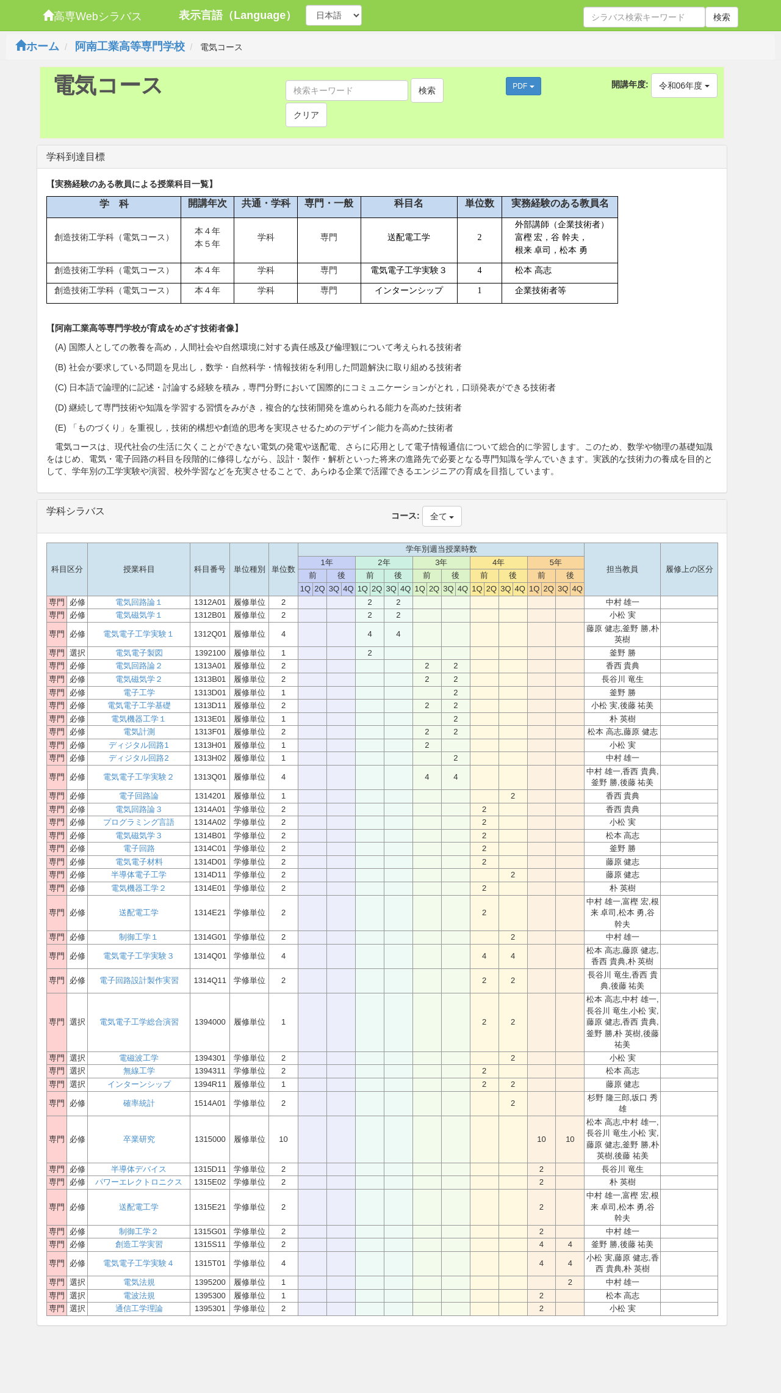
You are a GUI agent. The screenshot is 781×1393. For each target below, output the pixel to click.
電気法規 (139, 1282)
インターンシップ (139, 1084)
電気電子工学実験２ (139, 776)
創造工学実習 (139, 1244)
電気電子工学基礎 (139, 705)
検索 (721, 17)
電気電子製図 (139, 652)
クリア (306, 115)
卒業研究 (139, 1139)
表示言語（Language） (238, 15)
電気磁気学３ (139, 835)
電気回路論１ (139, 602)
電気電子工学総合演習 (139, 1021)
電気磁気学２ (139, 679)
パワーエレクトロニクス (138, 1181)
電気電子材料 (139, 861)
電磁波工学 (139, 1057)
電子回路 (139, 848)
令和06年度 (684, 85)
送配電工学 (139, 912)
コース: (405, 516)
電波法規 (139, 1295)
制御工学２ (139, 1231)
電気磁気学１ (139, 615)
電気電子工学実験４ (139, 1263)
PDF (523, 86)
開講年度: (630, 84)
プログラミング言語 (139, 822)
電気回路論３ (139, 809)
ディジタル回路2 (138, 757)
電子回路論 (139, 795)
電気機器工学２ (139, 888)
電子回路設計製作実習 (139, 980)
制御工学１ (139, 936)
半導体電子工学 (139, 874)
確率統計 (139, 1103)
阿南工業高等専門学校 (130, 46)
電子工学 (139, 692)
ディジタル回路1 (138, 745)
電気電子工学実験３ (139, 955)
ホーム (37, 46)
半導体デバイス (139, 1169)
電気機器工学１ (139, 718)
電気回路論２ (139, 665)
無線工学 (139, 1070)
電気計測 (139, 731)
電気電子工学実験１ (139, 633)
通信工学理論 (139, 1308)
